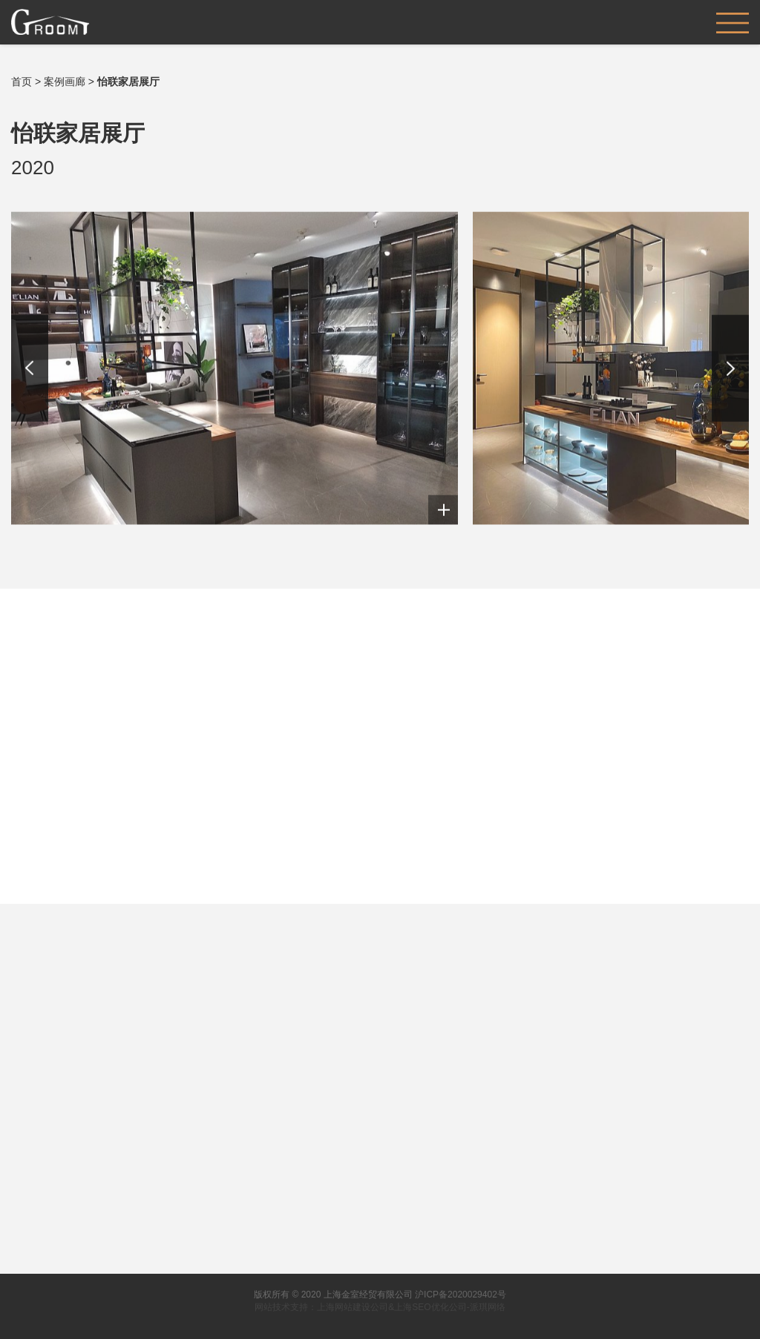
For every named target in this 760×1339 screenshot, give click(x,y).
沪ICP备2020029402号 (460, 1294)
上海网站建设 (343, 1307)
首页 (21, 81)
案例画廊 (64, 81)
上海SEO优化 (421, 1307)
